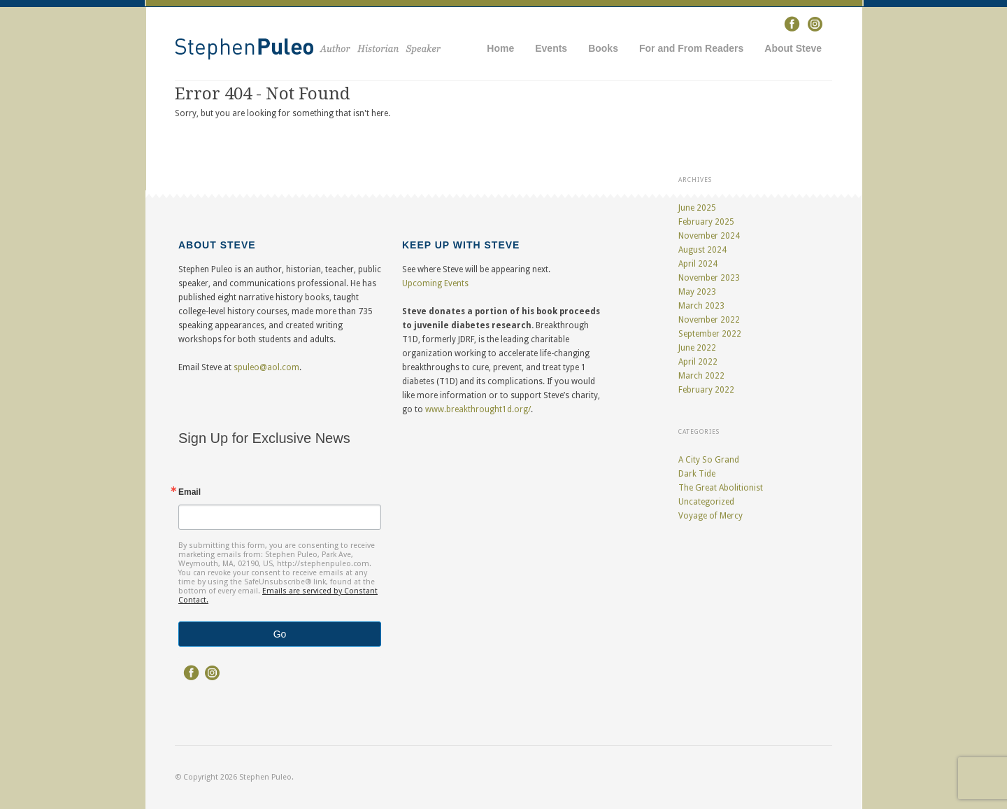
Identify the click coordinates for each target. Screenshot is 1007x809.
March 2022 (701, 376)
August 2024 (702, 250)
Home (500, 48)
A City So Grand (708, 460)
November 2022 (709, 320)
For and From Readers (691, 48)
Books (603, 48)
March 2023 (701, 306)
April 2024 (697, 264)
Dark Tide (696, 474)
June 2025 (697, 208)
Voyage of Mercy (710, 516)
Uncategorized (706, 502)
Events (551, 48)
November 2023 (709, 278)
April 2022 (697, 362)
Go (280, 634)
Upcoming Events (435, 283)
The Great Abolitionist (720, 488)
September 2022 (709, 334)
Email (189, 492)
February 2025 (706, 222)
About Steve (793, 48)
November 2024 (709, 236)
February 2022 (706, 390)
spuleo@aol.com (266, 367)
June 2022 (697, 348)
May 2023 (697, 292)
